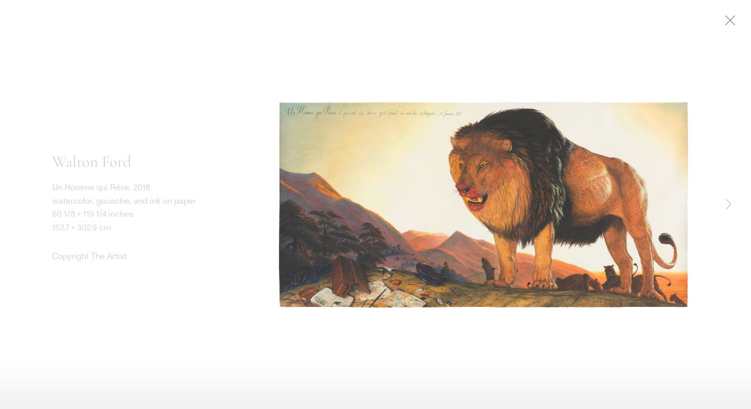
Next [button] (728, 204)
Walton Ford (91, 163)
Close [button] (736, 23)
